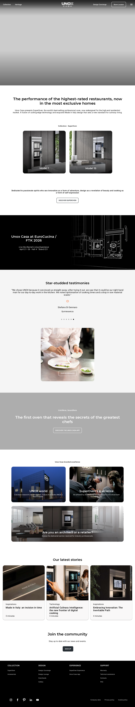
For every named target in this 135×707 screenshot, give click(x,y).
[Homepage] (67, 4)
